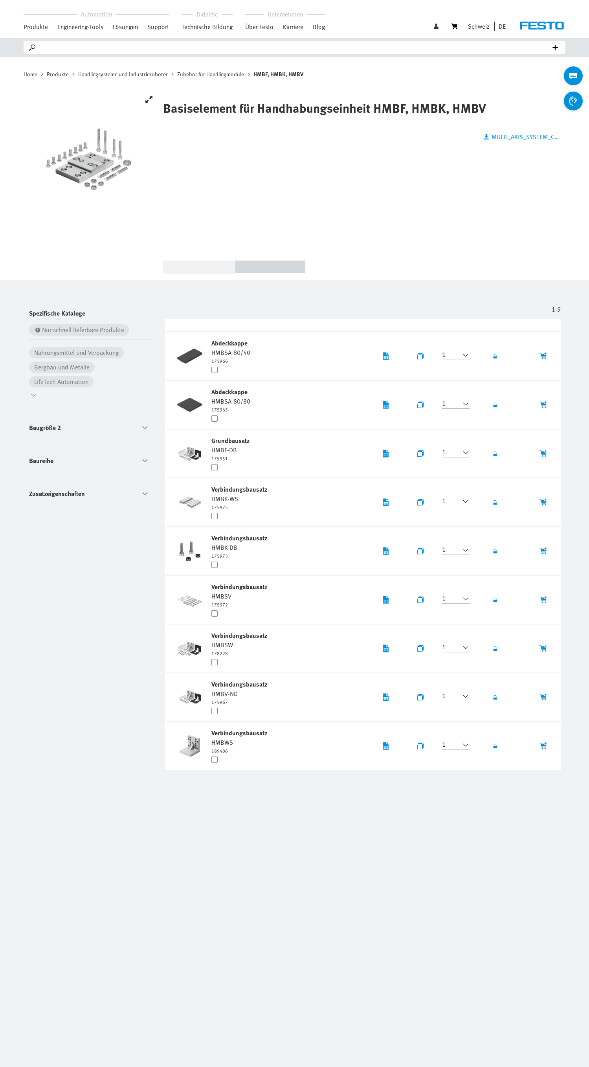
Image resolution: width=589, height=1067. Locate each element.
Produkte (58, 74)
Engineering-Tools (80, 26)
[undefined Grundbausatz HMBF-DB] (231, 449)
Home (30, 74)
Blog (319, 26)
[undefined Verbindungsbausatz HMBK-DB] (240, 546)
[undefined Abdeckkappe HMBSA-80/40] (230, 351)
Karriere (293, 26)
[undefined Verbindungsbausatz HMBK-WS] (240, 498)
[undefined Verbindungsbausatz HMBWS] (240, 741)
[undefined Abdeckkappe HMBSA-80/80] (230, 400)
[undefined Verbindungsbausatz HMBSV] (240, 595)
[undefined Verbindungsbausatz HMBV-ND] (240, 692)
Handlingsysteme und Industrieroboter (123, 74)
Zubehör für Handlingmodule (210, 74)
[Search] (296, 47)
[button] (500, 26)
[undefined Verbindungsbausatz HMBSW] (240, 644)
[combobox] (89, 427)
